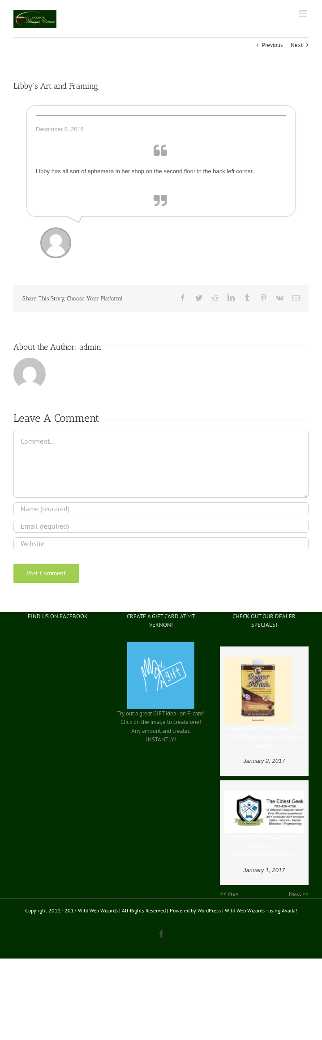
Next (297, 45)
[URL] (161, 543)
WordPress (209, 910)
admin (90, 347)
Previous (272, 45)
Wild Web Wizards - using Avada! (261, 910)
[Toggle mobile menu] (304, 13)
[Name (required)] (161, 508)
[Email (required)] (161, 526)
